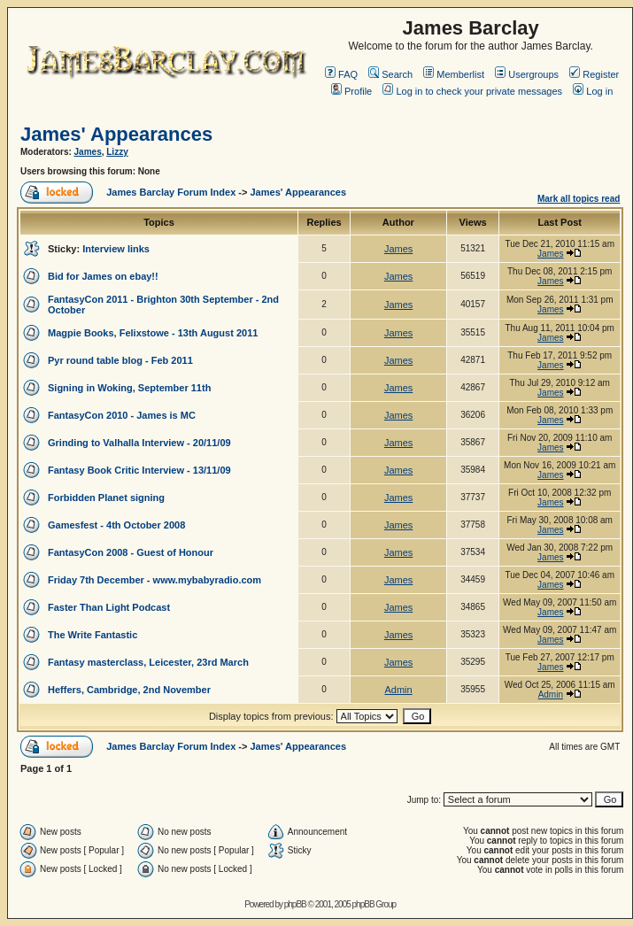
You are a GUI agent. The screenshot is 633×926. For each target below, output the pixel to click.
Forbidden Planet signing (106, 497)
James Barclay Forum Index (170, 192)
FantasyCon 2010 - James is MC (122, 415)
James (88, 152)
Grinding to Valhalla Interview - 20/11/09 (139, 442)
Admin (398, 689)
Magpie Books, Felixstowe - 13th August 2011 (153, 333)
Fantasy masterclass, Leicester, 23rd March (148, 662)
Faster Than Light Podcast (109, 607)
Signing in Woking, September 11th (129, 387)
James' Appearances (116, 134)
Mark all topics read (578, 199)
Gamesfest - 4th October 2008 (116, 525)
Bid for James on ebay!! (103, 276)
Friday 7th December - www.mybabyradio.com (154, 580)
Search (390, 74)
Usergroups (527, 74)
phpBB (295, 904)
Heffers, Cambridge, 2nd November (129, 689)
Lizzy (116, 152)
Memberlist (453, 74)
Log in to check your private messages (472, 91)
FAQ (341, 74)
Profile (351, 91)
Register (594, 74)
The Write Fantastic (92, 634)
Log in (593, 91)
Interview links (116, 248)
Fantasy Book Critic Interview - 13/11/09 (139, 470)
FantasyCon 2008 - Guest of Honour (130, 552)
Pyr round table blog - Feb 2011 (120, 360)
